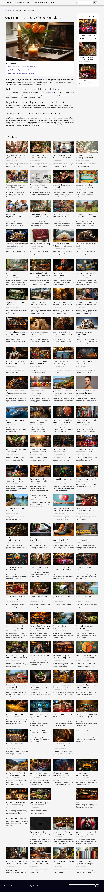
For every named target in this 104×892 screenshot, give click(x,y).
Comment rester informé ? (86, 479)
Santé (29, 2)
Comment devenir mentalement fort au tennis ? (60, 275)
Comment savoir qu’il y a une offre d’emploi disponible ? (62, 452)
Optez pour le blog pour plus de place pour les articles (20, 73)
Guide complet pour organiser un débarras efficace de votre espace (15, 216)
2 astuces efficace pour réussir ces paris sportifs (15, 539)
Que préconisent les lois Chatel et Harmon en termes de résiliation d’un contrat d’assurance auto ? (40, 276)
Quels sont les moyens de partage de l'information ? (16, 745)
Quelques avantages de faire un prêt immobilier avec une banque (86, 59)
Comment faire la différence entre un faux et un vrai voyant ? (63, 422)
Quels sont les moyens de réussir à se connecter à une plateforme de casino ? (87, 36)
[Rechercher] (84, 2)
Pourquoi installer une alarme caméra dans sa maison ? (38, 497)
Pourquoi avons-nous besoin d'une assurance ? (39, 686)
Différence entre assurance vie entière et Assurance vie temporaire (86, 657)
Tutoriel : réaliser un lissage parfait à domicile (40, 245)
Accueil (7, 10)
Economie (8, 2)
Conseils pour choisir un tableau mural (85, 539)
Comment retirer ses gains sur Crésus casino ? (86, 774)
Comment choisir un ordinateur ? (83, 568)
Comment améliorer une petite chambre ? (15, 274)
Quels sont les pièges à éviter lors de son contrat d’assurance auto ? (62, 834)
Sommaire (12, 63)
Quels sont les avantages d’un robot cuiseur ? (39, 804)
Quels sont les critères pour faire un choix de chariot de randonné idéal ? (17, 657)
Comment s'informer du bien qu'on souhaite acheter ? (40, 863)
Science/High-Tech (41, 2)
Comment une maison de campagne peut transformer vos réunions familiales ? (40, 158)
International (19, 2)
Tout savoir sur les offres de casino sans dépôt (16, 598)
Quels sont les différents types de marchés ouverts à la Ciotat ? (63, 393)
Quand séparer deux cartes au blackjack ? (63, 715)
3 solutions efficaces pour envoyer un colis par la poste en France (39, 334)
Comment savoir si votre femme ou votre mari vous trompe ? (40, 599)
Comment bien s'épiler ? (15, 714)
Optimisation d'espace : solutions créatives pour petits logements (38, 187)
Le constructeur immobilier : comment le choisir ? (40, 421)
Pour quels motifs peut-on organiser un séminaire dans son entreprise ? (39, 716)
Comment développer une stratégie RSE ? (16, 451)
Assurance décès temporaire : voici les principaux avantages (86, 716)
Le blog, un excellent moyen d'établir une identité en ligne (21, 66)
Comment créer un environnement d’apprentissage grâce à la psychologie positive (39, 394)
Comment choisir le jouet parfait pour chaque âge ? (86, 186)
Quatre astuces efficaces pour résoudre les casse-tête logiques (17, 481)
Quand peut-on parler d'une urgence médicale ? (86, 509)
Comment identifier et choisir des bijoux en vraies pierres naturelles (63, 216)
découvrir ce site (49, 92)
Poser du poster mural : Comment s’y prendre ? (38, 731)
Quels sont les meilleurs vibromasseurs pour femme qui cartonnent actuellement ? (40, 835)
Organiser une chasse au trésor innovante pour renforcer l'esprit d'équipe (15, 187)
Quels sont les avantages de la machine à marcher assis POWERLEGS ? (16, 863)
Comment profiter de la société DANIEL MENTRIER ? (16, 362)
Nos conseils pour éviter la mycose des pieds (16, 686)
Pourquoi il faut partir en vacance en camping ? (62, 656)
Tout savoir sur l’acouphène (40, 655)
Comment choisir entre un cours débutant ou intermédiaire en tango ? (63, 187)
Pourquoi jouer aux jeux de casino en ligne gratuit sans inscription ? (87, 81)
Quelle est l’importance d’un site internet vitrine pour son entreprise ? (17, 334)
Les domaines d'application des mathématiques (86, 362)
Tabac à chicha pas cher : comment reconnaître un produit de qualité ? (39, 363)
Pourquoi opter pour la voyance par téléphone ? (62, 745)
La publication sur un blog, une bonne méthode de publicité (22, 70)
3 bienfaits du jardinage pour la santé (85, 627)
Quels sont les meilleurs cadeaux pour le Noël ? (38, 480)
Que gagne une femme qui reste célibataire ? (40, 539)
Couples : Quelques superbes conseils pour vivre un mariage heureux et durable (86, 687)
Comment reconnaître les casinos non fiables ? (85, 451)
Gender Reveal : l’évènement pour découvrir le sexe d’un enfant (63, 510)
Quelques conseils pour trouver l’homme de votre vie (62, 334)
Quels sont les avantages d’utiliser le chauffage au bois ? (15, 393)
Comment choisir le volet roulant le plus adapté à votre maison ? (39, 305)
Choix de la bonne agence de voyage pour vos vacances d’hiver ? (62, 687)
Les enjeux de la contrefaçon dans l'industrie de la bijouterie (17, 246)
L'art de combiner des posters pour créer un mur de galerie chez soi (40, 216)
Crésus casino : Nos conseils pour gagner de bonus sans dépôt (40, 628)
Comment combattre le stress (40, 567)
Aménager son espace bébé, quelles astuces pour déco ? (86, 274)
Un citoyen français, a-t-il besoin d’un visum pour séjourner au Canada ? (86, 834)
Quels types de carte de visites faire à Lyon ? (61, 362)
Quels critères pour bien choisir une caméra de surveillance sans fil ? (62, 599)
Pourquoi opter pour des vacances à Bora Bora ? (85, 598)
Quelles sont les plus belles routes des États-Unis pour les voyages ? (16, 775)
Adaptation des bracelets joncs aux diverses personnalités (15, 158)
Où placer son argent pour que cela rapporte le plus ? (16, 804)
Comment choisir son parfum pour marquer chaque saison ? (84, 158)
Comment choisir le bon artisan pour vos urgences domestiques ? (63, 158)
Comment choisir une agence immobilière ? (38, 451)
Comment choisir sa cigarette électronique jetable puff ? (84, 863)
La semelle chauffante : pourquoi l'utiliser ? (61, 539)
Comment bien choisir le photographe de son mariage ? (63, 305)
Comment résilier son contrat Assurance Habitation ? (84, 334)
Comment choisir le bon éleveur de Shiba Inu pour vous (86, 216)
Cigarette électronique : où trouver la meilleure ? (86, 421)
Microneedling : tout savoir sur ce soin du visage (86, 392)
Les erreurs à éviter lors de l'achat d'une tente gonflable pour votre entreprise (63, 246)
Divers (52, 2)
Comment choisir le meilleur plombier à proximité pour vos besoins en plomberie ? (87, 305)
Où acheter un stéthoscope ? (17, 818)
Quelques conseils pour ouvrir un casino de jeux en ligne (40, 775)
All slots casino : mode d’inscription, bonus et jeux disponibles (63, 775)
